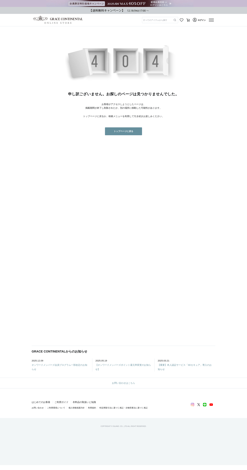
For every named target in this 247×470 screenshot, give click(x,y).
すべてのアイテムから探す (155, 20)
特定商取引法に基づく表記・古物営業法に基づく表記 (123, 408)
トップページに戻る (123, 131)
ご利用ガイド (61, 402)
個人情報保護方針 (77, 408)
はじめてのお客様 (41, 402)
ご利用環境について (56, 408)
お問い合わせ (38, 408)
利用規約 (92, 408)
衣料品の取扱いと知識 (84, 402)
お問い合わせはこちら (123, 383)
